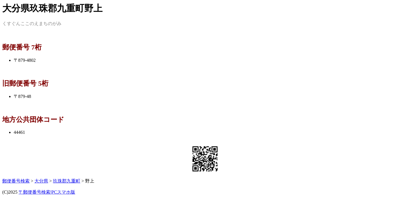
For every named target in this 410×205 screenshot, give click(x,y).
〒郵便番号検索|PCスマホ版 (47, 192)
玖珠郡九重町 (66, 181)
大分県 (41, 181)
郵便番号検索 (16, 181)
